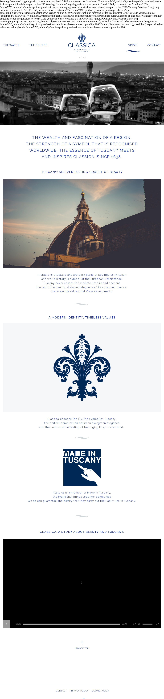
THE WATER (11, 45)
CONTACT (154, 45)
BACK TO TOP (82, 648)
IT (80, 58)
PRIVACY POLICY (79, 691)
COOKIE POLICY (100, 691)
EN (84, 58)
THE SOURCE (38, 45)
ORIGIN (133, 45)
